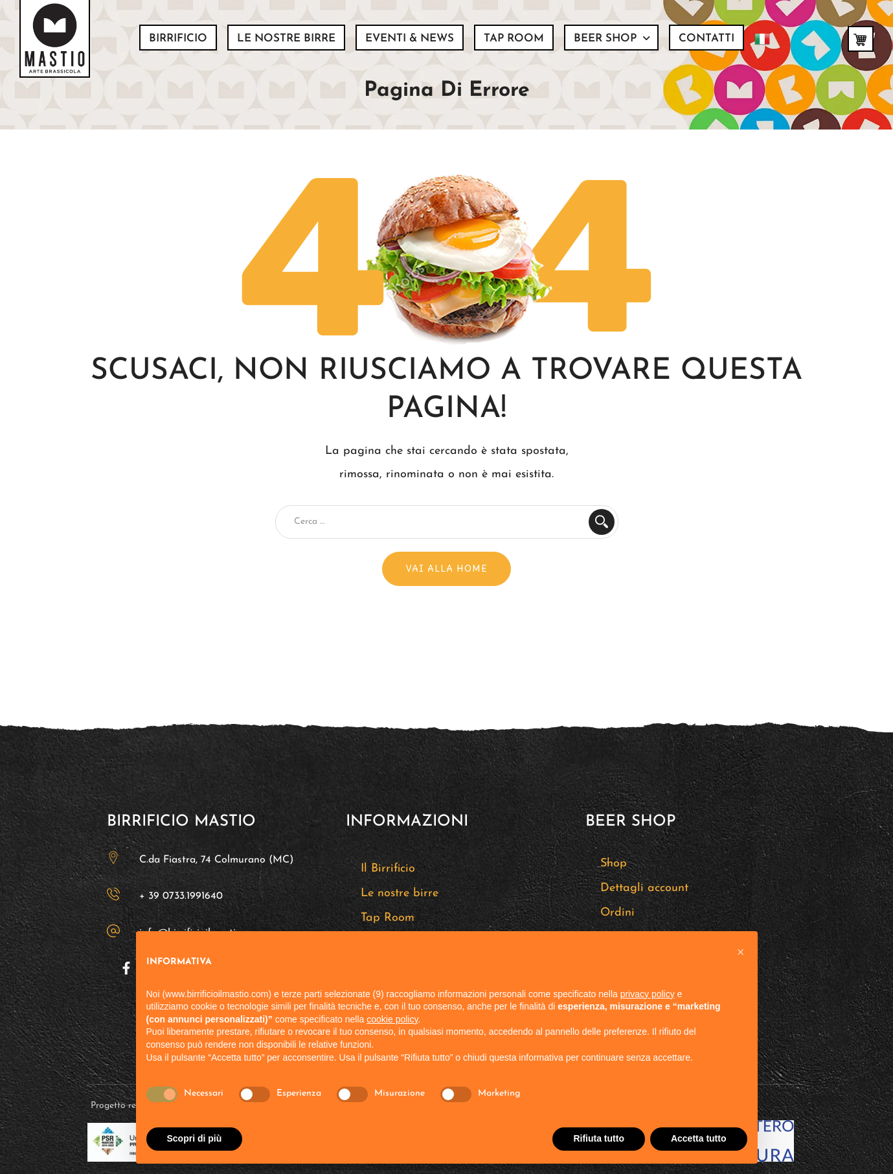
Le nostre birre (399, 893)
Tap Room (387, 918)
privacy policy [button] (647, 994)
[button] (740, 952)
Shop (613, 863)
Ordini (617, 913)
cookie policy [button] (392, 1019)
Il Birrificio (388, 869)
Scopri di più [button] (194, 1138)
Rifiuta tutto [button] (598, 1138)
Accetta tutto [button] (699, 1138)
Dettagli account (644, 888)
